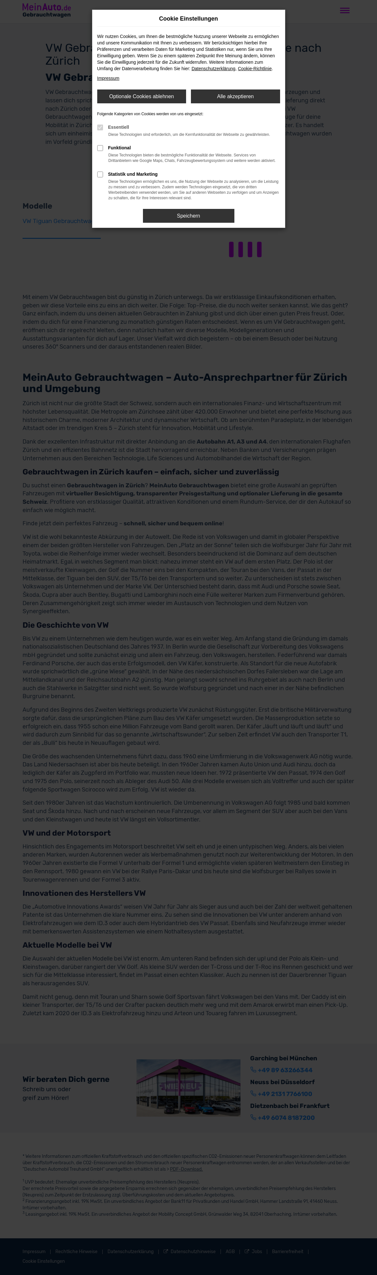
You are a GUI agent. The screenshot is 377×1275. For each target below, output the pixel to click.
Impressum (108, 78)
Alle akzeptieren (235, 96)
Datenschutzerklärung (213, 68)
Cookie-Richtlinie (255, 68)
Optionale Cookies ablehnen (141, 96)
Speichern (188, 216)
